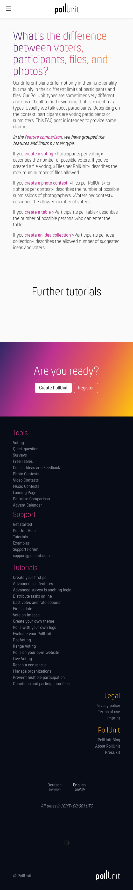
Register (86, 388)
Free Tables (23, 461)
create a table (38, 212)
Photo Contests (26, 474)
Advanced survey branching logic (42, 590)
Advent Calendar (27, 505)
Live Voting (22, 659)
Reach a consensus (29, 665)
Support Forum (25, 549)
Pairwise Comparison (31, 499)
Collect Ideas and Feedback (36, 468)
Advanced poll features (33, 584)
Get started (22, 524)
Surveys (20, 455)
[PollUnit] (105, 875)
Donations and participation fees (41, 684)
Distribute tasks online (32, 596)
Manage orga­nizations (32, 671)
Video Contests (26, 480)
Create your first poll (30, 578)
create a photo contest (46, 183)
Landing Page (24, 493)
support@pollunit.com (31, 556)
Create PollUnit (53, 388)
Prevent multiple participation (39, 678)
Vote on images (26, 615)
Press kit (112, 752)
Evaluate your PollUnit (32, 634)
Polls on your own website (36, 653)
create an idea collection (48, 235)
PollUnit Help (24, 531)
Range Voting (24, 646)
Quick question (26, 449)
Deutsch (54, 787)
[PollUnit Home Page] (66, 10)
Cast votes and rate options (36, 603)
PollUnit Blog (109, 740)
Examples (21, 543)
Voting (18, 443)
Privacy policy (107, 706)
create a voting (39, 154)
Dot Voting (22, 640)
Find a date (22, 609)
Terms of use (109, 712)
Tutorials (20, 537)
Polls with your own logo (34, 628)
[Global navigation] (8, 9)
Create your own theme (33, 621)
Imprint (113, 718)
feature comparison (43, 137)
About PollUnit (107, 746)
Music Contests (26, 486)
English (79, 787)
